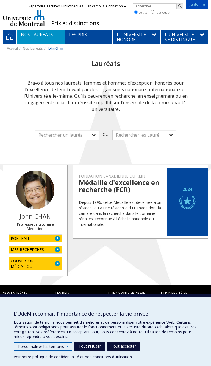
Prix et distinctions (75, 23)
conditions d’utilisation (112, 356)
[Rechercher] (180, 6)
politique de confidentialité (55, 356)
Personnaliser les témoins (43, 346)
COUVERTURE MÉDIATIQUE (23, 263)
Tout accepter (123, 346)
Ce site (140, 12)
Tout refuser (90, 346)
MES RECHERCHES (27, 249)
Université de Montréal (24, 18)
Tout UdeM (160, 12)
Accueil (12, 48)
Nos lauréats (33, 48)
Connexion (116, 6)
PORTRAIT (20, 238)
